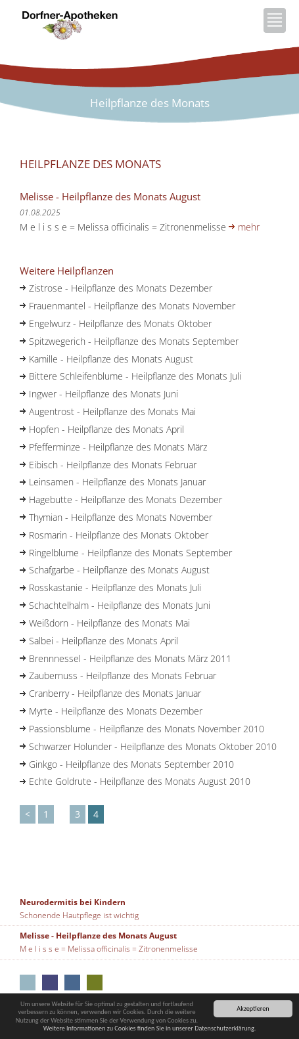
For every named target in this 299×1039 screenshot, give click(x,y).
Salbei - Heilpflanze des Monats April (103, 640)
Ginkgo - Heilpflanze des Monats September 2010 (131, 764)
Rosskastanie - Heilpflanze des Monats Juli (115, 587)
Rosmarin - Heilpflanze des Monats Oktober (118, 535)
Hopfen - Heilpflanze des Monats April (106, 429)
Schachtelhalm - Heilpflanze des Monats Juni (119, 605)
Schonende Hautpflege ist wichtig (79, 915)
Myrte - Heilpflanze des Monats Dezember (115, 711)
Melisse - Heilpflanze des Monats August (98, 935)
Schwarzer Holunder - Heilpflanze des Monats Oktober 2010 (153, 746)
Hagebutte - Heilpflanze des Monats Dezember (125, 499)
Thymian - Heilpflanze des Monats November (120, 517)
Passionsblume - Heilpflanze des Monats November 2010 (146, 728)
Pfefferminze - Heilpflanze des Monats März (118, 447)
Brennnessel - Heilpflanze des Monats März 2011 (130, 658)
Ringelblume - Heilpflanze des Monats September (130, 552)
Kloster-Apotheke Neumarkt (50, 982)
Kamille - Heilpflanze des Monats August (111, 359)
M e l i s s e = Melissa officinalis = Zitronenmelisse (109, 948)
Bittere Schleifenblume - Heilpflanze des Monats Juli (135, 376)
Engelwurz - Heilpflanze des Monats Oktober (120, 323)
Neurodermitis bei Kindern (73, 902)
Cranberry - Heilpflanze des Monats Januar (115, 693)
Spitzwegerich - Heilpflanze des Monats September (134, 341)
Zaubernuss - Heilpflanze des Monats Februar (122, 675)
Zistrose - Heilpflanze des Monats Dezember (120, 288)
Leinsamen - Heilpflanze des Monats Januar (117, 481)
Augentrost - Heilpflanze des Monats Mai (112, 411)
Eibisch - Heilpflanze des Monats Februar (112, 464)
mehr (249, 227)
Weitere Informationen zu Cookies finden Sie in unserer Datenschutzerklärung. (149, 1028)
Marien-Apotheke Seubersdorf (95, 982)
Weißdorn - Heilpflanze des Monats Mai (109, 623)
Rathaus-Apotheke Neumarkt (72, 982)
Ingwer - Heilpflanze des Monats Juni (103, 393)
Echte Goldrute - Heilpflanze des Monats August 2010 (139, 781)
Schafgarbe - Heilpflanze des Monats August (119, 570)
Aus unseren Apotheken (27, 982)
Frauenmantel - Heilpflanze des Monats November (132, 305)
